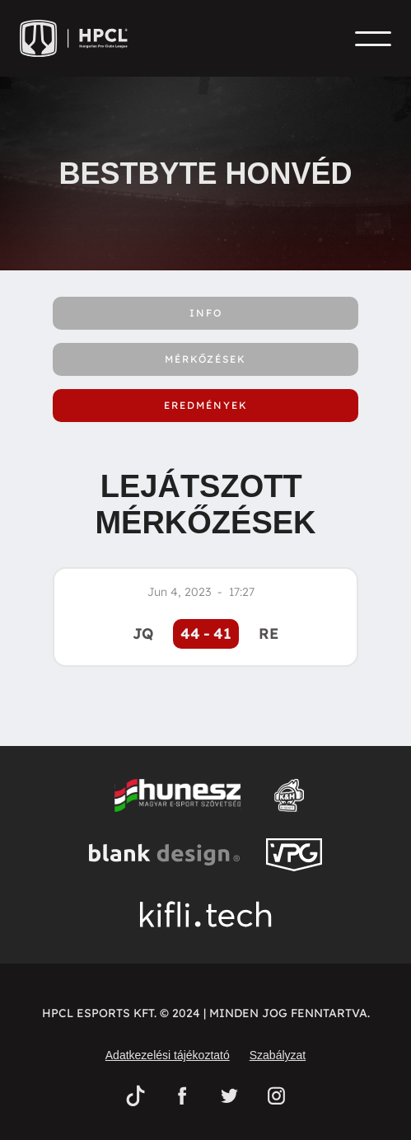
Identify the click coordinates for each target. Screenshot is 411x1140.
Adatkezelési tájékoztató (167, 1055)
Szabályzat (278, 1055)
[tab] (205, 313)
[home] (79, 38)
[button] (373, 38)
